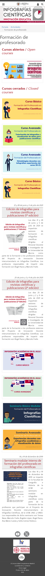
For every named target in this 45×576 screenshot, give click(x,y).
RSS (22, 572)
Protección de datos (22, 570)
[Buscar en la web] (42, 4)
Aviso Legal (22, 568)
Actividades (15, 27)
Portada (5, 27)
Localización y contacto (22, 566)
